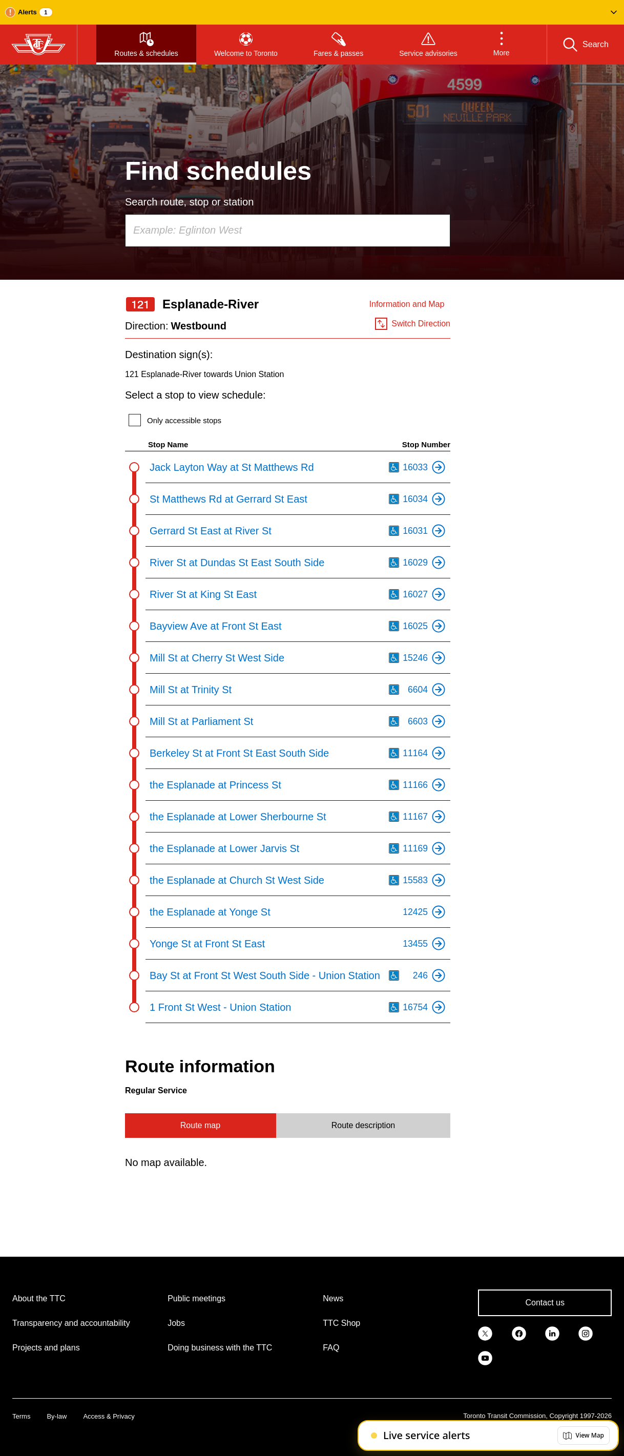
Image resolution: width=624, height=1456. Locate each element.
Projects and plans (46, 1347)
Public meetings (196, 1298)
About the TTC (39, 1298)
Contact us (544, 1302)
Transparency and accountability (71, 1323)
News (333, 1298)
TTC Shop (341, 1323)
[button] (312, 12)
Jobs (176, 1323)
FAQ (331, 1347)
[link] (485, 1332)
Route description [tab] (363, 1125)
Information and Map (407, 304)
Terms (21, 1416)
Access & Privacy (108, 1416)
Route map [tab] (200, 1125)
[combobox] (287, 230)
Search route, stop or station (189, 201)
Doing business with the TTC (220, 1347)
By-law (57, 1416)
